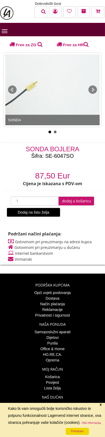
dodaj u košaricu (76, 200)
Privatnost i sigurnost (52, 315)
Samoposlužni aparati (53, 332)
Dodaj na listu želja (33, 212)
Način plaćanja (52, 304)
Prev (12, 89)
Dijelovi (52, 337)
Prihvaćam (77, 431)
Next (92, 89)
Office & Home (52, 349)
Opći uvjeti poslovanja (52, 293)
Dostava (52, 298)
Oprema (52, 360)
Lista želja (52, 388)
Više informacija (91, 422)
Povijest (52, 382)
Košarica (52, 377)
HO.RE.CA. (52, 354)
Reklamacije (52, 309)
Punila (52, 343)
